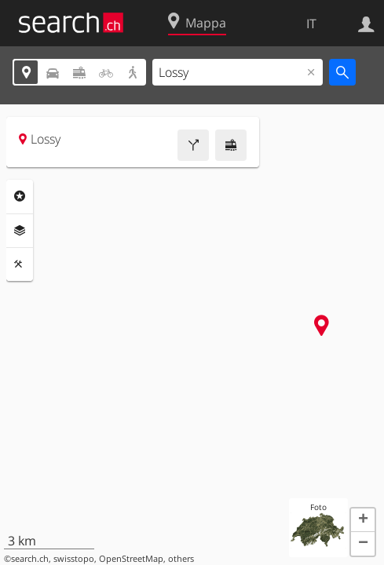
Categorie (19, 196)
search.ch (30, 558)
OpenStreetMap (131, 558)
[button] (363, 520)
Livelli (19, 230)
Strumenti (19, 264)
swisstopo (73, 558)
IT (311, 23)
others (181, 558)
